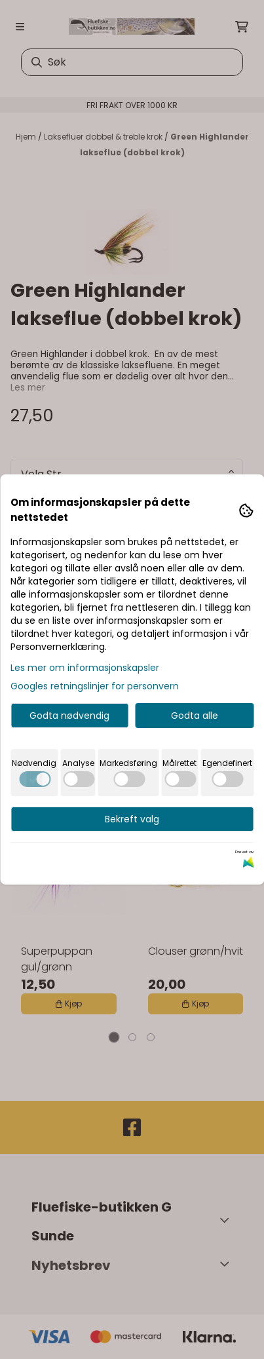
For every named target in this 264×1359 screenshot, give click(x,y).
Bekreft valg (132, 819)
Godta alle (194, 715)
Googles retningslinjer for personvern (94, 686)
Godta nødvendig (69, 715)
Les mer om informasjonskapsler (84, 667)
